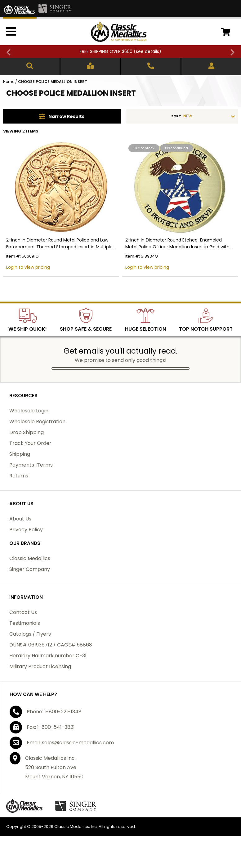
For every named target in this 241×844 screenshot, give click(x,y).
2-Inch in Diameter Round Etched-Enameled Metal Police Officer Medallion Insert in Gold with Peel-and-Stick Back (177, 243)
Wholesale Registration (37, 421)
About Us (20, 518)
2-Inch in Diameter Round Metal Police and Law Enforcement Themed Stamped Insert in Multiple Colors (59, 243)
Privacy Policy (26, 529)
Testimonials (24, 623)
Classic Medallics (29, 558)
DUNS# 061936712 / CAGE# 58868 (50, 644)
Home (8, 81)
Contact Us (23, 612)
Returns (18, 475)
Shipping (19, 454)
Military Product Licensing (40, 666)
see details (147, 51)
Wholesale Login (28, 410)
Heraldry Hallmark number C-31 (48, 655)
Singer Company (29, 569)
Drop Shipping (26, 432)
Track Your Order (30, 443)
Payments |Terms (31, 464)
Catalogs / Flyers (30, 633)
